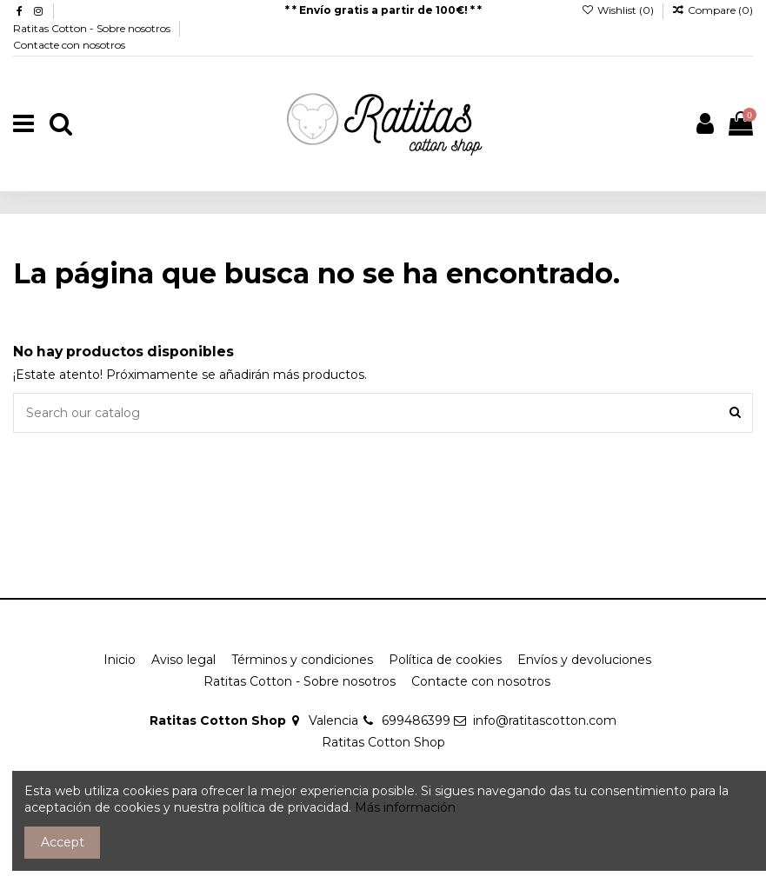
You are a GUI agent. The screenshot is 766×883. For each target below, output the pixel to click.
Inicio (119, 659)
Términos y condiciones (302, 659)
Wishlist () (618, 10)
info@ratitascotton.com (544, 720)
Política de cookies (445, 659)
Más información (405, 807)
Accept (62, 842)
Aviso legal (183, 659)
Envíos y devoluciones (584, 659)
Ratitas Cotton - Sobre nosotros (93, 28)
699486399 (416, 720)
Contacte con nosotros (69, 44)
